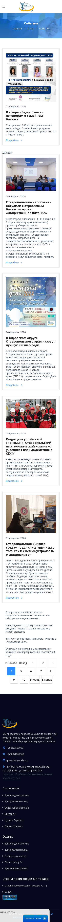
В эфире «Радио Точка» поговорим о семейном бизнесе (24, 115)
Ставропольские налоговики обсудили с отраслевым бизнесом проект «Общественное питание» (28, 207)
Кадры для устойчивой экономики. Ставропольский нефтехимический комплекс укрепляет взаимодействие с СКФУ (29, 446)
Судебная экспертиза (17, 807)
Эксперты (10, 813)
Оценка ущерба (13, 862)
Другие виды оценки (16, 868)
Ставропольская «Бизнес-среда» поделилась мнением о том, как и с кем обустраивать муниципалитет (28, 615)
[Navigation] (3, 6)
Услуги (8, 891)
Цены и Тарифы (13, 820)
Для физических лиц (16, 801)
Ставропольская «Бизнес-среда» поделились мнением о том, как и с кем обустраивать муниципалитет (30, 549)
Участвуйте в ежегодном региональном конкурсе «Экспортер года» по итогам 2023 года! (30, 652)
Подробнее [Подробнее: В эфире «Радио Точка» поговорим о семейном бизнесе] (12, 140)
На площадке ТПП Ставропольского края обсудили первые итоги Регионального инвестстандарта (29, 628)
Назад (23, 663)
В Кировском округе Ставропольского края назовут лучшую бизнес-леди (30, 341)
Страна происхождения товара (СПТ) (26, 885)
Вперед (35, 679)
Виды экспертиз (14, 826)
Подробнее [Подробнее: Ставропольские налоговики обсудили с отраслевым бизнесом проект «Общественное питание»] (12, 262)
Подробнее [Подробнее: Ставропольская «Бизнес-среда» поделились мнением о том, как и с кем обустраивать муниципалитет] (12, 597)
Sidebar (7, 152)
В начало (11, 663)
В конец (46, 679)
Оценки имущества (15, 856)
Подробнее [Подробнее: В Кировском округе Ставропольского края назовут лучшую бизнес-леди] (12, 385)
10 (23, 679)
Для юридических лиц (17, 795)
